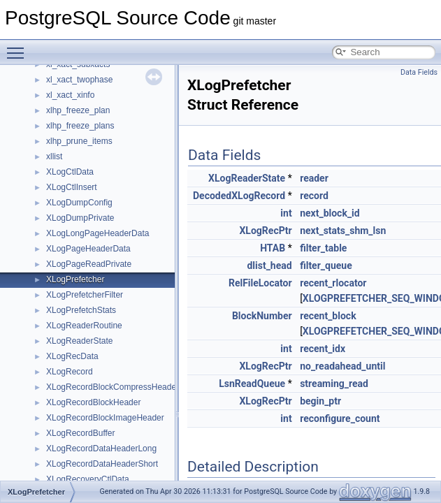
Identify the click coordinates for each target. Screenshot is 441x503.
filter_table (323, 248)
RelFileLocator (260, 283)
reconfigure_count (339, 418)
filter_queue (326, 265)
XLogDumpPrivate (80, 218)
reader (314, 178)
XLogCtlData (70, 172)
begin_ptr (320, 401)
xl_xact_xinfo (70, 95)
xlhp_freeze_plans (80, 126)
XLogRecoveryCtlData (87, 479)
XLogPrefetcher (75, 279)
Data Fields (419, 72)
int (285, 213)
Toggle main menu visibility (19, 47)
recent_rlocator (333, 283)
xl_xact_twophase (79, 80)
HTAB (272, 248)
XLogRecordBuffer (80, 433)
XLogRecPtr (265, 230)
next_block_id (330, 213)
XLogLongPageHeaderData (97, 233)
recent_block (328, 315)
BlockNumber (262, 315)
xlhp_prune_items (79, 141)
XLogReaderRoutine (84, 325)
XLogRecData (72, 356)
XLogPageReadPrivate (88, 264)
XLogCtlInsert (71, 187)
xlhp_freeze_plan (78, 110)
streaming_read (334, 383)
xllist (54, 156)
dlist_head (269, 265)
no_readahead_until (342, 366)
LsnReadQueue (252, 383)
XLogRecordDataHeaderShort (102, 464)
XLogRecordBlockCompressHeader (112, 387)
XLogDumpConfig (79, 202)
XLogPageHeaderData (88, 249)
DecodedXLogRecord (239, 195)
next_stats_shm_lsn (343, 230)
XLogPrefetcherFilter (84, 295)
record (314, 195)
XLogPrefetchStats (81, 310)
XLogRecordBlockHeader (93, 402)
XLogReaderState (79, 341)
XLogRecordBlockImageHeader (105, 418)
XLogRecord (69, 372)
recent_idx (322, 348)
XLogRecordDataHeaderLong (101, 448)
